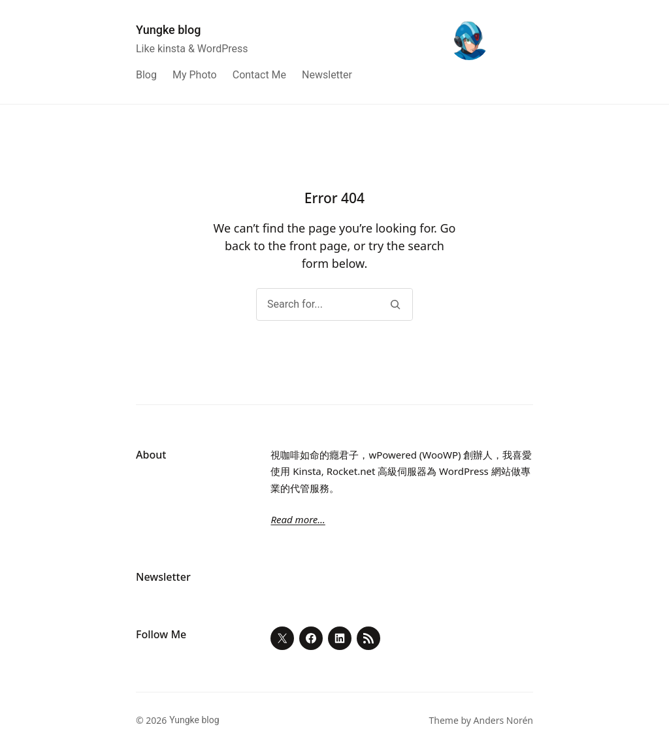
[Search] (395, 304)
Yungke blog (168, 30)
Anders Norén (503, 720)
